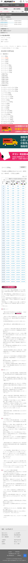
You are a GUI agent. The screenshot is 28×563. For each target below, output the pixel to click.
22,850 (7, 236)
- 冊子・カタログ (5, 41)
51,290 (18, 247)
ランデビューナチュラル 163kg (9, 91)
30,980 (23, 233)
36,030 (7, 245)
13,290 (12, 227)
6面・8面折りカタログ (6, 30)
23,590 (23, 222)
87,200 (23, 256)
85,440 (12, 258)
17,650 (18, 220)
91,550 (18, 258)
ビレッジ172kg (5, 109)
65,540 (18, 252)
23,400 (23, 220)
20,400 (23, 213)
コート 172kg (4, 63)
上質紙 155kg (4, 81)
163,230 (8, 279)
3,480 (13, 206)
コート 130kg (4, 59)
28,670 (23, 231)
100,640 (18, 261)
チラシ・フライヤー (6, 14)
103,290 (13, 263)
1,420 (18, 190)
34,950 (18, 236)
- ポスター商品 (4, 39)
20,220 (12, 233)
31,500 (12, 240)
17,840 (18, 222)
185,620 (23, 277)
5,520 (23, 199)
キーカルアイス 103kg (7, 116)
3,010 (13, 204)
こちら (4, 465)
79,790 (7, 258)
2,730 (23, 190)
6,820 (23, 204)
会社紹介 (10, 551)
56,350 (7, 252)
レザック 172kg (5, 105)
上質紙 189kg (4, 83)
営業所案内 (17, 551)
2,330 (18, 197)
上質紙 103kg (4, 77)
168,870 (23, 274)
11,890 (12, 222)
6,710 (18, 208)
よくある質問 (17, 533)
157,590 (13, 277)
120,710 (13, 267)
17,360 (18, 218)
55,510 (23, 245)
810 (18, 186)
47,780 (23, 243)
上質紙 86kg (4, 75)
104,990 (23, 261)
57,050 (18, 249)
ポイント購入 (17, 543)
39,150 (7, 247)
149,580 (18, 272)
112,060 (13, 265)
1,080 (18, 188)
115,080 (23, 263)
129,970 (18, 267)
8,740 (8, 220)
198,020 (23, 279)
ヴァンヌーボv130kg (6, 110)
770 (13, 186)
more (26, 11)
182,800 (18, 279)
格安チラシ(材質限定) (6, 17)
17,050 (23, 211)
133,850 (8, 272)
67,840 (12, 254)
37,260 (18, 238)
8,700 (18, 211)
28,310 (7, 240)
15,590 (12, 229)
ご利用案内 (17, 5)
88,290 (7, 261)
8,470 (8, 218)
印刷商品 (6, 8)
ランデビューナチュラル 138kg (9, 89)
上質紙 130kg (4, 79)
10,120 (7, 224)
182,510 (13, 281)
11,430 (12, 218)
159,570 (18, 274)
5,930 (23, 202)
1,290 (8, 190)
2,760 (8, 202)
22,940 (23, 215)
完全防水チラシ (4, 32)
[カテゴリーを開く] (1, 1)
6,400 (8, 213)
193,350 (18, 281)
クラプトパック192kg (7, 101)
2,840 (13, 202)
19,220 (18, 227)
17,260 (7, 233)
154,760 (23, 272)
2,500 (8, 199)
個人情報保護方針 (10, 555)
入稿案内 (4, 539)
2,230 (13, 197)
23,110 (23, 218)
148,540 (13, 274)
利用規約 (19, 555)
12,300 (23, 208)
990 (8, 188)
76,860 (12, 256)
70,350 (23, 252)
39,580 (18, 240)
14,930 (7, 231)
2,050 (23, 188)
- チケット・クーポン (6, 37)
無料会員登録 (5, 534)
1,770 (8, 195)
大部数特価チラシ (5, 28)
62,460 (7, 254)
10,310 (7, 227)
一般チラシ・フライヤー (6, 19)
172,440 (8, 281)
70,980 (7, 256)
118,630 (8, 270)
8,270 (8, 215)
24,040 (23, 227)
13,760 (18, 215)
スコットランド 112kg (7, 96)
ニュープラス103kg (6, 94)
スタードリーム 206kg (7, 119)
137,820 (13, 272)
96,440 (23, 258)
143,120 (8, 274)
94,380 (12, 261)
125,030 (23, 265)
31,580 (7, 243)
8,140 (23, 206)
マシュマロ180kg (5, 114)
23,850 (18, 231)
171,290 (18, 277)
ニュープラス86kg (6, 92)
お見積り (4, 543)
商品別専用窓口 (6, 5)
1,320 (23, 186)
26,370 (23, 229)
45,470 (23, 240)
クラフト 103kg (5, 100)
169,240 (13, 279)
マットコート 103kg (6, 67)
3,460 (8, 206)
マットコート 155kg (6, 70)
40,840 (23, 236)
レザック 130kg (5, 103)
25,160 (7, 238)
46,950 (7, 249)
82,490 (18, 256)
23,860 (23, 224)
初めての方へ (5, 533)
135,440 (23, 267)
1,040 (13, 188)
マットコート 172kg (6, 72)
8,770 (13, 213)
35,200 (12, 243)
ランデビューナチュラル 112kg (9, 87)
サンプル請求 (17, 536)
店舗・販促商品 (17, 8)
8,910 (8, 222)
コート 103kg (4, 58)
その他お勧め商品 (5, 35)
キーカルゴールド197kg (7, 121)
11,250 (12, 215)
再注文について (17, 541)
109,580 (8, 267)
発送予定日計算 (17, 539)
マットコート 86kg (6, 65)
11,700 (12, 220)
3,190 (18, 204)
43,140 (23, 238)
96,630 (7, 263)
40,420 (12, 245)
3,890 (18, 206)
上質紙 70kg (4, 74)
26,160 (18, 233)
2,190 (8, 197)
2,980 (8, 204)
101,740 (8, 265)
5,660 (8, 208)
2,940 (18, 202)
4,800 (23, 197)
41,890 (18, 243)
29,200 (12, 238)
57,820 (23, 247)
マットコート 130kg (6, 68)
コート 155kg (4, 61)
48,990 (18, 245)
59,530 (12, 252)
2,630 (18, 199)
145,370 (23, 270)
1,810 (13, 195)
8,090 (13, 211)
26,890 (12, 236)
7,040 (8, 211)
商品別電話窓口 (17, 534)
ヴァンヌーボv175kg (6, 112)
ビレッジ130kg (5, 107)
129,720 (13, 270)
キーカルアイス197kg (7, 123)
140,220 (18, 270)
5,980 (13, 208)
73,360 (18, 254)
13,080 (12, 224)
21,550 (18, 229)
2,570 (13, 199)
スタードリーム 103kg (7, 117)
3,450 (23, 193)
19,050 (18, 224)
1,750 (18, 193)
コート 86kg (4, 56)
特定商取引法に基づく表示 (14, 553)
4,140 (23, 195)
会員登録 (23, 1)
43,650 (12, 247)
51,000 (12, 249)
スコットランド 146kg (7, 98)
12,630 (7, 229)
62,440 (23, 249)
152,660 (8, 277)
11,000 (18, 213)
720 (8, 186)
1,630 (8, 193)
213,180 (23, 281)
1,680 (13, 193)
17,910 (12, 231)
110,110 (18, 263)
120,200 (18, 265)
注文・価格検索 (5, 536)
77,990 (23, 254)
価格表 (3, 541)
